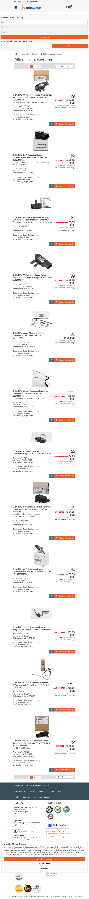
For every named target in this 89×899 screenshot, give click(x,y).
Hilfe (59, 791)
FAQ (53, 791)
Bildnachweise (20, 791)
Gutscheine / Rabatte (41, 797)
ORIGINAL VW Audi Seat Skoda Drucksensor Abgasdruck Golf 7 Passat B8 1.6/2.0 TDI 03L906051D (32, 97)
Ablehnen (44, 868)
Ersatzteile (25, 54)
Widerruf (32, 791)
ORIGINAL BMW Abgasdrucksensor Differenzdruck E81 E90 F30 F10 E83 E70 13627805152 (30, 157)
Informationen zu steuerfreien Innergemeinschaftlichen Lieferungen (58, 832)
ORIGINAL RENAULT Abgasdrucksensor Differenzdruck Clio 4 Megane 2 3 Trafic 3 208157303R (31, 685)
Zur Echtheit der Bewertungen (55, 837)
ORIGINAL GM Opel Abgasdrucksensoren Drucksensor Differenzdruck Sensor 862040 (32, 218)
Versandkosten (71, 105)
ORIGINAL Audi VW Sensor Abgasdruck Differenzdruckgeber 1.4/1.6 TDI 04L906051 (32, 452)
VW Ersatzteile (50, 875)
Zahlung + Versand (33, 785)
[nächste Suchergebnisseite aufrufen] (39, 66)
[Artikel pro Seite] (64, 777)
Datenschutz (43, 791)
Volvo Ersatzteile (51, 873)
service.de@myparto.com (25, 831)
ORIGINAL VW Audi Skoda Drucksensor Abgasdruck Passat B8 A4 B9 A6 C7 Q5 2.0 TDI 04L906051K (31, 743)
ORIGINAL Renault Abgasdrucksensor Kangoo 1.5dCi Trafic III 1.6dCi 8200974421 (31, 628)
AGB (45, 785)
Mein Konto (32, 1)
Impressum (18, 785)
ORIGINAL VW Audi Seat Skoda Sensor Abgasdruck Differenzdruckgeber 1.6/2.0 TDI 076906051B (32, 277)
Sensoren (36, 54)
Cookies (17, 797)
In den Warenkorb (64, 124)
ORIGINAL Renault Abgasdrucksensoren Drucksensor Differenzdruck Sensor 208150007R (31, 393)
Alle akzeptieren (44, 859)
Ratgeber (26, 797)
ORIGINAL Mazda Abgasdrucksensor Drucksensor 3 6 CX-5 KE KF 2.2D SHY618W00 (29, 335)
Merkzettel (19, 1)
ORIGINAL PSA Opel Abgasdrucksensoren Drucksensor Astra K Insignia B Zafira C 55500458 (31, 509)
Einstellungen (44, 864)
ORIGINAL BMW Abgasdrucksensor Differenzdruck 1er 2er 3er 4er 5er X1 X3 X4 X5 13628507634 (32, 571)
